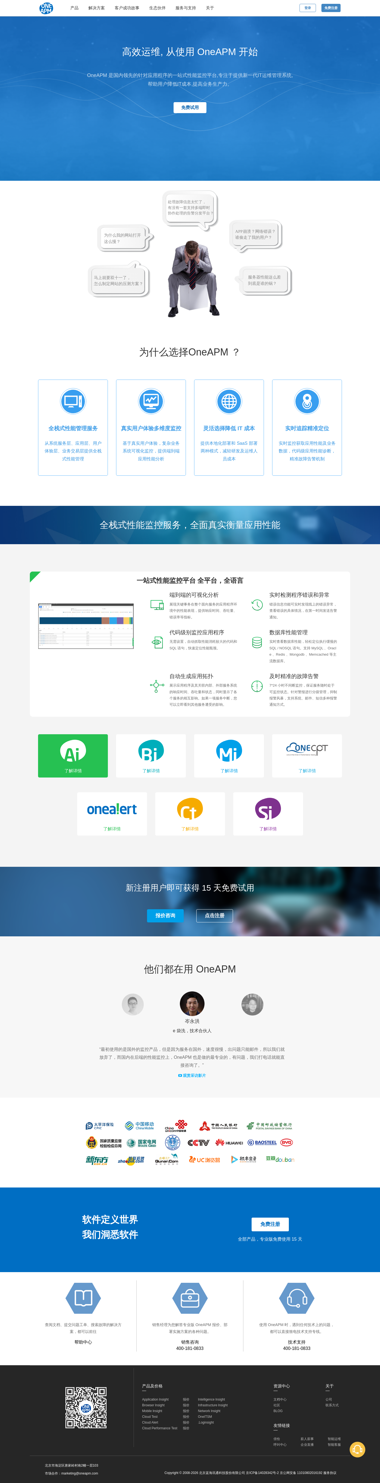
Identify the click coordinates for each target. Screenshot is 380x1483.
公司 (329, 1399)
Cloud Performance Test (159, 1428)
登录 (307, 8)
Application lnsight (155, 1399)
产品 (74, 7)
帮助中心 (83, 1342)
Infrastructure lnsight (213, 1405)
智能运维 (334, 1439)
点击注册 (214, 915)
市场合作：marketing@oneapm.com (71, 1473)
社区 (277, 1405)
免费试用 (190, 107)
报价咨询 (165, 915)
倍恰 (277, 1439)
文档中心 (280, 1399)
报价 (186, 1399)
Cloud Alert (150, 1422)
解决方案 (96, 7)
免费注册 (331, 8)
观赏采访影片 (192, 1075)
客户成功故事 (127, 7)
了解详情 (73, 770)
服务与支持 (185, 7)
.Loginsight (206, 1422)
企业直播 (307, 1445)
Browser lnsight (153, 1405)
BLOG (278, 1411)
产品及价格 (152, 1386)
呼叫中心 (280, 1445)
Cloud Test (149, 1417)
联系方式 (332, 1405)
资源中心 (282, 1386)
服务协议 (329, 1473)
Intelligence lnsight (211, 1399)
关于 (210, 7)
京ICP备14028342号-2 (262, 1473)
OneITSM (205, 1417)
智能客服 (334, 1445)
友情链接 (282, 1425)
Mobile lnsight (152, 1411)
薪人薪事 (307, 1439)
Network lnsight (209, 1411)
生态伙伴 (157, 7)
